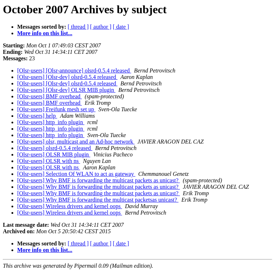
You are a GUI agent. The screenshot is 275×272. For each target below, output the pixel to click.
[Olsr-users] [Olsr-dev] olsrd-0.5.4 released (67, 77)
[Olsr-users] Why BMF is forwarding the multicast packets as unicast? (98, 180)
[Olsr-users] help (37, 116)
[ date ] (121, 27)
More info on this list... (44, 33)
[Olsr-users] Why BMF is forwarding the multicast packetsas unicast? (97, 200)
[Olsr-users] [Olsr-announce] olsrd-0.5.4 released (74, 70)
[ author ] (101, 27)
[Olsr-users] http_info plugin (51, 122)
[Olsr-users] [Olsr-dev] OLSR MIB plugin (66, 90)
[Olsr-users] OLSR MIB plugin (53, 154)
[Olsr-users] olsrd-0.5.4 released (54, 148)
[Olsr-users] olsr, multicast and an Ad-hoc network (76, 142)
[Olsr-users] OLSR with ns (48, 161)
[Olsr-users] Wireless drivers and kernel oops (69, 206)
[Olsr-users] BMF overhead (49, 96)
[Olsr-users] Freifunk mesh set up (56, 109)
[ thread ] (78, 27)
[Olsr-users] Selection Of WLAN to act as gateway (76, 174)
